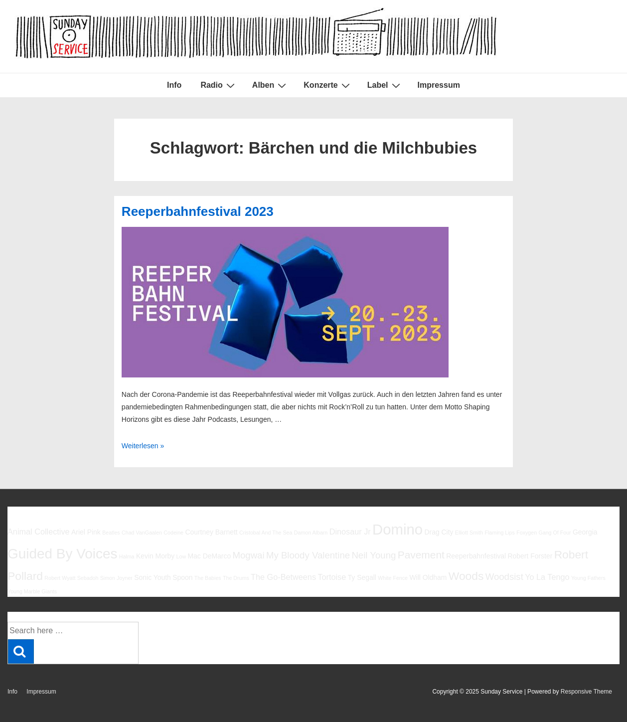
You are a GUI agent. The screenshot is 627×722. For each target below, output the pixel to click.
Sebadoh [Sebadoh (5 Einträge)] (88, 578)
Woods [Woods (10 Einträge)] (466, 575)
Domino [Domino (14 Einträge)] (397, 529)
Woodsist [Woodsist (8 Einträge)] (504, 576)
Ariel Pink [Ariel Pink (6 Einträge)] (86, 532)
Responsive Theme (586, 691)
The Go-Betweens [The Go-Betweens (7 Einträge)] (283, 576)
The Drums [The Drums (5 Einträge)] (236, 578)
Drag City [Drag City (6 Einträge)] (438, 532)
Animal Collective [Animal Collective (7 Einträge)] (38, 531)
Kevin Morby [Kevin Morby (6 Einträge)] (155, 556)
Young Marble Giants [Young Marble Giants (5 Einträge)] (32, 591)
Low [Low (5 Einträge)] (181, 556)
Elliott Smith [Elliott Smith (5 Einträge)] (469, 533)
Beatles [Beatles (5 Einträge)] (111, 533)
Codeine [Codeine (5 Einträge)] (173, 533)
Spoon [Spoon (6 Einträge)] (182, 577)
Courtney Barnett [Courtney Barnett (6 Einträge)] (211, 532)
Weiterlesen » (143, 446)
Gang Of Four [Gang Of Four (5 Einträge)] (554, 533)
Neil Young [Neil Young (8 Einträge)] (373, 555)
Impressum (439, 85)
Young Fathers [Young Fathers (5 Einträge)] (588, 578)
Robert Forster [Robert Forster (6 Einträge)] (530, 556)
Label (385, 85)
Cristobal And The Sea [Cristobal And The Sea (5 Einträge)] (265, 533)
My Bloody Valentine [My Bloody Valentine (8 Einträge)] (308, 555)
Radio (218, 85)
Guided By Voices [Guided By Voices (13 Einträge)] (62, 553)
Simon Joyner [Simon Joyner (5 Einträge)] (116, 578)
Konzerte (328, 85)
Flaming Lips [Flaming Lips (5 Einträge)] (499, 533)
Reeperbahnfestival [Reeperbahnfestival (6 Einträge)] (476, 556)
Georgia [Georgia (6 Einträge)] (585, 532)
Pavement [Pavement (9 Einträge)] (421, 554)
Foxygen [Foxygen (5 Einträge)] (526, 533)
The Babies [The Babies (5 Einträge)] (207, 578)
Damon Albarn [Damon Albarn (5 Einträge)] (311, 533)
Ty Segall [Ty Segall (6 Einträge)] (362, 577)
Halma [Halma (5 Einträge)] (127, 556)
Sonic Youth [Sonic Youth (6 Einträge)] (152, 577)
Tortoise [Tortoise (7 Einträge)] (331, 576)
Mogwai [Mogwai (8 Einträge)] (249, 555)
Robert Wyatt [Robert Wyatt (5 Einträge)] (59, 578)
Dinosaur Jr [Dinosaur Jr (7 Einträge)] (350, 531)
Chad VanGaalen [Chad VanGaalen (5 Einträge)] (142, 533)
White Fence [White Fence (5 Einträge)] (393, 578)
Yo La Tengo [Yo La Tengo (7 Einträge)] (547, 576)
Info (174, 85)
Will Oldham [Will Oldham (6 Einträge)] (428, 577)
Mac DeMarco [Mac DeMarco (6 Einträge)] (209, 556)
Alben (270, 85)
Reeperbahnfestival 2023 (198, 211)
